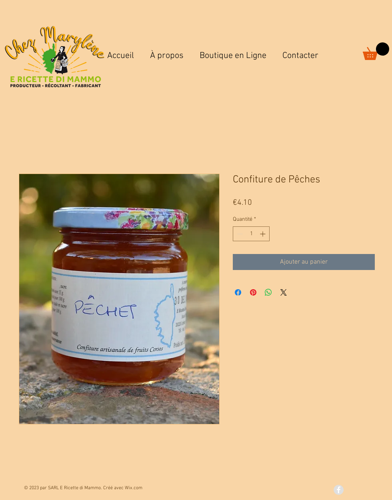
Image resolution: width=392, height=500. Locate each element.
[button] (376, 51)
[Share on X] (283, 292)
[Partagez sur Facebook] (238, 292)
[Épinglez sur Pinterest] (253, 292)
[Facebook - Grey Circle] (339, 490)
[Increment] (263, 234)
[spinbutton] (251, 234)
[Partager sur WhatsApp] (268, 292)
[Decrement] (239, 234)
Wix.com (133, 488)
